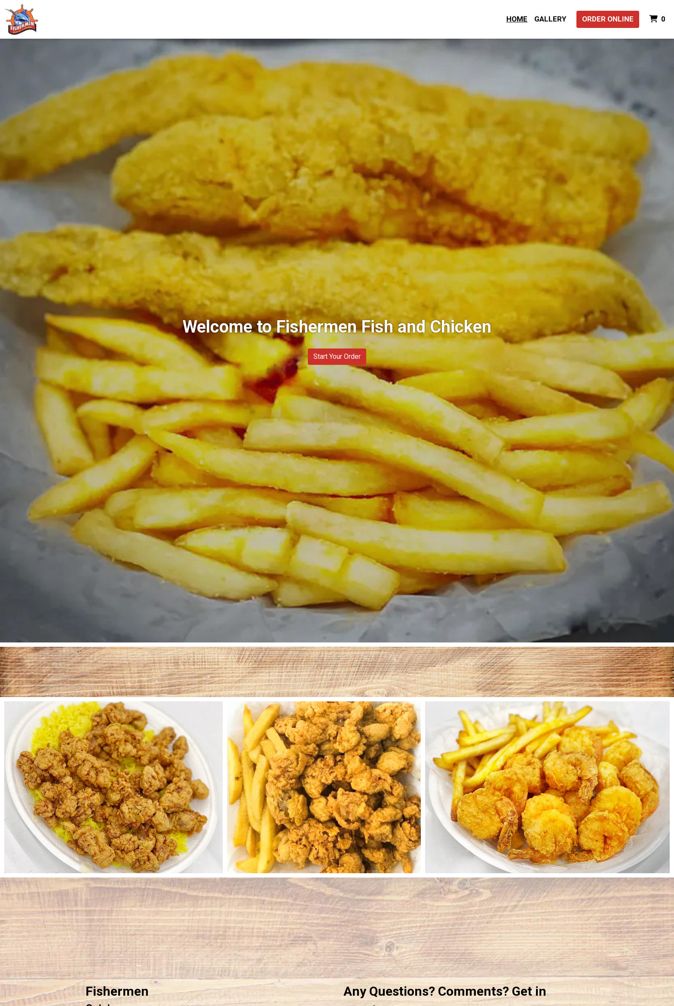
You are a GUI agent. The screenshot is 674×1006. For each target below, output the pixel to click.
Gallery (550, 19)
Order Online (608, 19)
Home (516, 19)
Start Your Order (337, 356)
